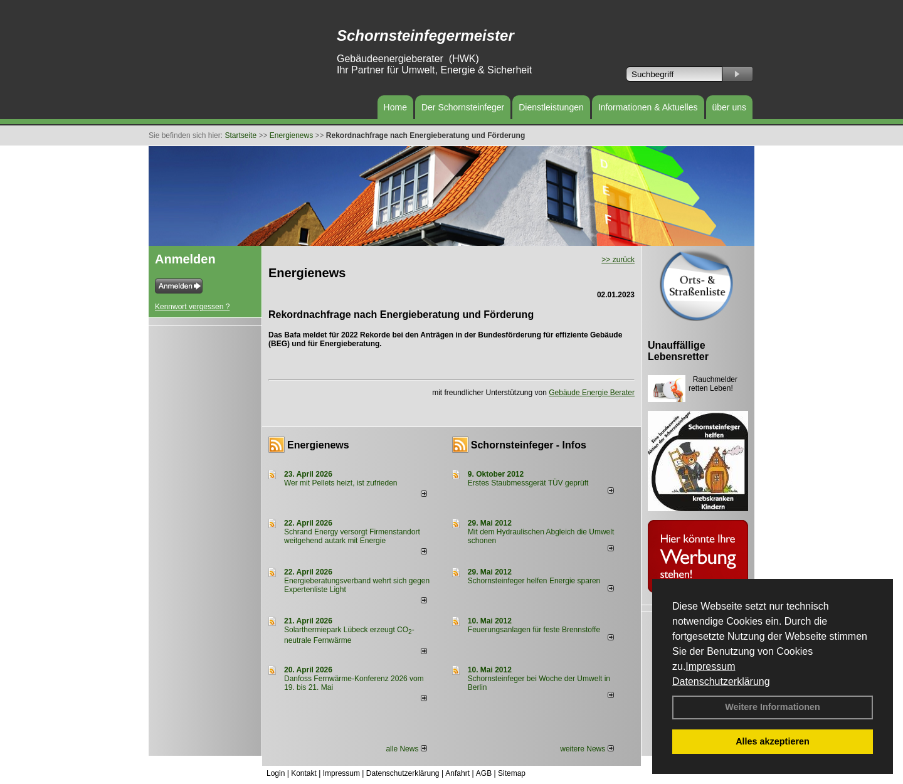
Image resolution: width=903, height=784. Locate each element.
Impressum (710, 666)
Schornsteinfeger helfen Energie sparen (534, 580)
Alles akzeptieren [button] (773, 741)
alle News (406, 748)
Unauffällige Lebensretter (678, 351)
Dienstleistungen (551, 107)
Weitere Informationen (772, 707)
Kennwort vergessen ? (192, 306)
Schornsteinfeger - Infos (528, 445)
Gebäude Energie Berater (592, 392)
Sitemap (511, 773)
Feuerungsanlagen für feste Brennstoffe (534, 629)
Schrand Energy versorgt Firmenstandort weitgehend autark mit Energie (352, 536)
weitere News (586, 748)
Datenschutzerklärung (721, 681)
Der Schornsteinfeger (462, 107)
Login (276, 773)
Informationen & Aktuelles (648, 107)
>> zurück (618, 259)
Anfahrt (457, 773)
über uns (729, 107)
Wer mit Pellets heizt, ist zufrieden (341, 483)
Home (395, 107)
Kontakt (304, 773)
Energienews (318, 445)
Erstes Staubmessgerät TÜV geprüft (528, 483)
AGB (484, 773)
